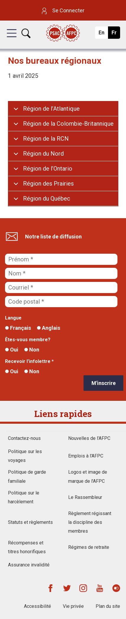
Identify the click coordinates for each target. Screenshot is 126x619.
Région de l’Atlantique (51, 108)
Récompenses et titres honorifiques (27, 547)
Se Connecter (63, 10)
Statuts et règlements (30, 522)
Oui (11, 349)
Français (18, 328)
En (103, 34)
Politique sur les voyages (25, 456)
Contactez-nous (24, 438)
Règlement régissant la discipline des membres (89, 522)
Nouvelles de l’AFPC (89, 438)
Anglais (48, 328)
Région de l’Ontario (47, 168)
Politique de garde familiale (27, 476)
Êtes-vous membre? (27, 339)
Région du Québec (46, 198)
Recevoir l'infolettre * (29, 361)
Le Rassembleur (85, 497)
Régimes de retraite (88, 547)
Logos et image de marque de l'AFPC (87, 476)
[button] (12, 38)
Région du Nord (43, 153)
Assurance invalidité (29, 565)
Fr (116, 34)
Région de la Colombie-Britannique (68, 123)
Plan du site (108, 606)
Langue (13, 318)
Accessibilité (37, 606)
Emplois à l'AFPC (85, 456)
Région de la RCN (46, 138)
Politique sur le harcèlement (23, 497)
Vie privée (73, 606)
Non (31, 349)
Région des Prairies (48, 183)
